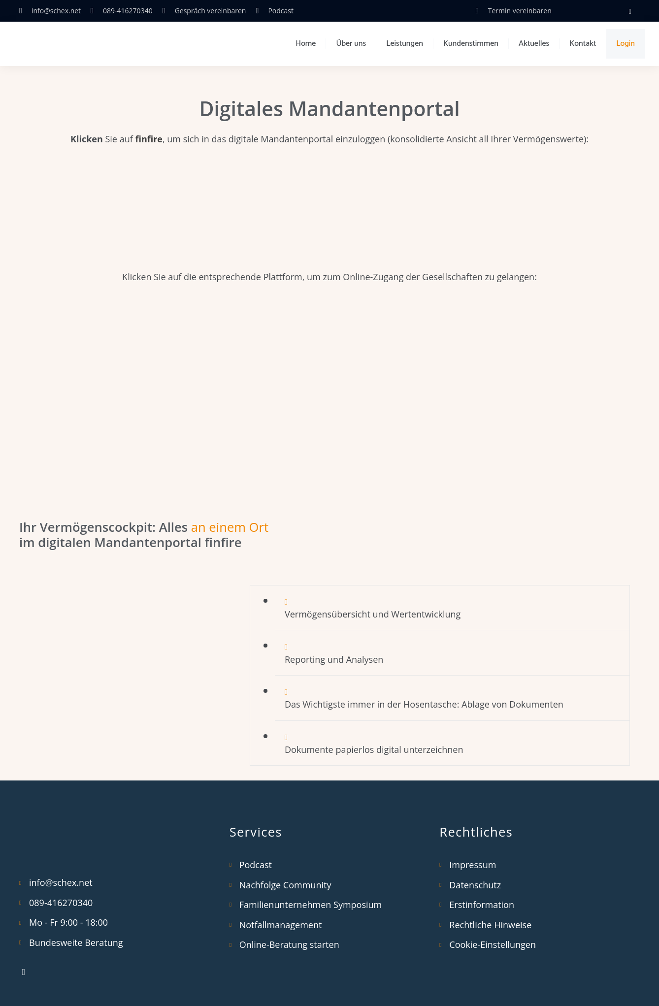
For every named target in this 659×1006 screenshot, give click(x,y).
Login (625, 43)
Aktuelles (534, 43)
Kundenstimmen (470, 43)
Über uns (351, 43)
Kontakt (582, 43)
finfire (149, 139)
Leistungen (404, 43)
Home (306, 43)
